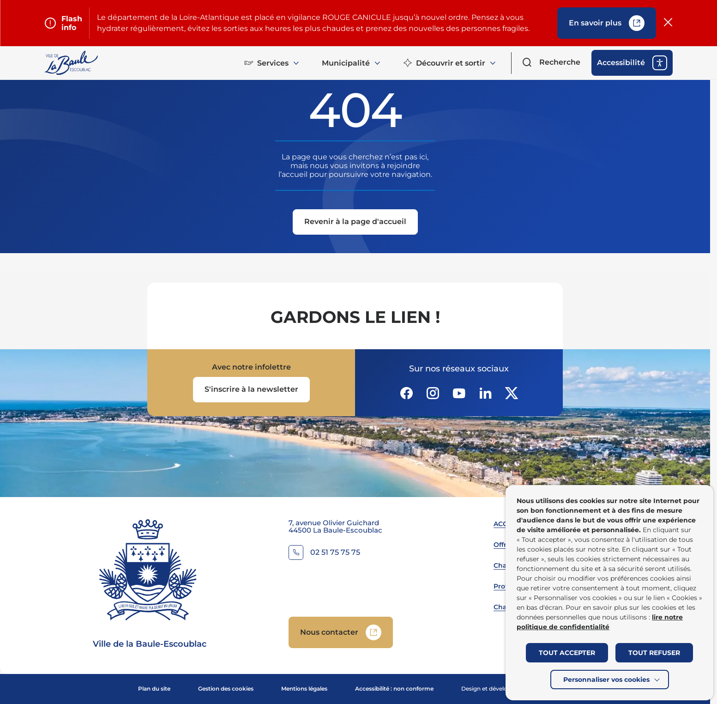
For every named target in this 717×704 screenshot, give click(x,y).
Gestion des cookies (225, 688)
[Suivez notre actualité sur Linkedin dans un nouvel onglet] (485, 393)
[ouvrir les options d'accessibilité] (632, 63)
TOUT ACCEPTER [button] (567, 653)
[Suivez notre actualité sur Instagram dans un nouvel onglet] (432, 393)
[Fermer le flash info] (668, 23)
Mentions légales (304, 688)
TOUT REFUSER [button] (654, 653)
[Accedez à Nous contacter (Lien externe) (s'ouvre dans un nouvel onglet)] (341, 632)
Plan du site (154, 688)
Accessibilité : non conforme (394, 688)
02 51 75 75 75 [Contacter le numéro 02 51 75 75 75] (335, 553)
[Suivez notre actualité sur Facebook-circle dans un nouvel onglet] (406, 393)
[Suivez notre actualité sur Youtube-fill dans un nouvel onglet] (459, 393)
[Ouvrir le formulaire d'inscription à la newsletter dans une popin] (251, 389)
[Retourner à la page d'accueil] (72, 62)
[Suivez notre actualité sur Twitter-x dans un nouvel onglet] (511, 393)
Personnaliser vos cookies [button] (606, 679)
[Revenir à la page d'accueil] (355, 222)
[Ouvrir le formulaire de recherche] (551, 62)
